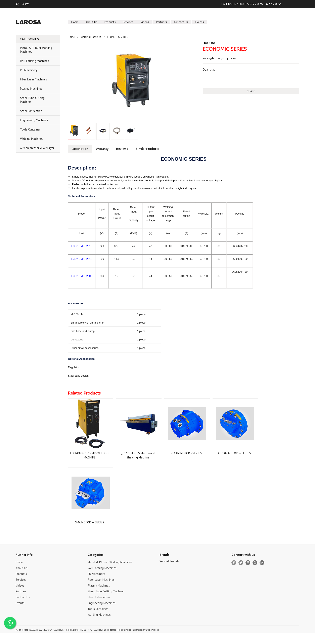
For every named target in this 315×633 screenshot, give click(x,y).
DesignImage (152, 629)
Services (128, 22)
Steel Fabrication (31, 111)
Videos (144, 22)
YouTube (255, 562)
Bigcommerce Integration (131, 629)
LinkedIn (262, 562)
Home (75, 22)
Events (199, 22)
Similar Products (147, 149)
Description (80, 149)
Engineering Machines (34, 120)
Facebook (233, 562)
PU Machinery (28, 70)
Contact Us (181, 22)
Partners (161, 22)
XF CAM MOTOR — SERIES (234, 453)
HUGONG (209, 43)
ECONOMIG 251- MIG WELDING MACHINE (89, 455)
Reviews (122, 149)
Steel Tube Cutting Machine (32, 100)
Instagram (248, 562)
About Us (91, 22)
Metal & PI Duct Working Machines (36, 49)
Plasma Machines (31, 88)
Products (110, 22)
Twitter (240, 562)
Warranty (102, 149)
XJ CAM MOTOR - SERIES (186, 453)
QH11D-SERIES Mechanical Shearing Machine (138, 455)
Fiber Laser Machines (33, 79)
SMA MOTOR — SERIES (89, 522)
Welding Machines (31, 139)
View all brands (169, 561)
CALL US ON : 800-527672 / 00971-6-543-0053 (251, 4)
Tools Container (30, 129)
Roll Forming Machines (34, 61)
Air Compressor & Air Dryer (37, 148)
